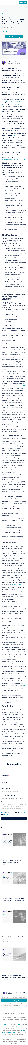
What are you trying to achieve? (11, 802)
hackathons (17, 135)
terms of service (12, 1032)
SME (24, 386)
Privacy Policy (6, 814)
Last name (4, 782)
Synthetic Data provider (15, 104)
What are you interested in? (10, 795)
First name (4, 775)
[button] (2, 2)
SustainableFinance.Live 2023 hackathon (13, 159)
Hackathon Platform (16, 584)
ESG (24, 685)
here (5, 1024)
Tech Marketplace (11, 102)
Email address (5, 789)
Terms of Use (22, 812)
